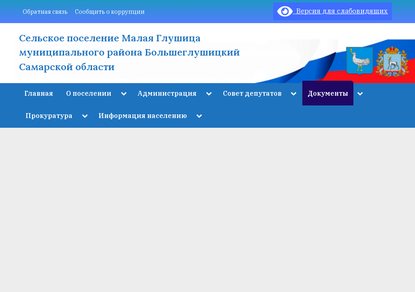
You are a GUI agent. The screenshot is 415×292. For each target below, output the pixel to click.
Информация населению (142, 115)
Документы (328, 93)
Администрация (167, 93)
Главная (38, 93)
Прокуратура (49, 115)
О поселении (88, 93)
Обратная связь (45, 11)
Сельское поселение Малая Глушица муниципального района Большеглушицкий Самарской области (129, 52)
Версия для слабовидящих (332, 10)
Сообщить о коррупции (110, 11)
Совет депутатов (252, 93)
